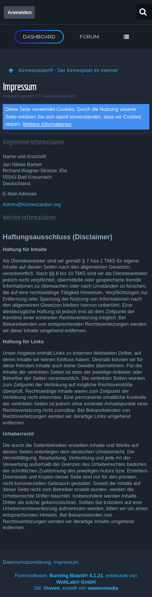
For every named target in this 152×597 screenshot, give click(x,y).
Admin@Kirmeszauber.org (32, 204)
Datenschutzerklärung (27, 562)
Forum (89, 37)
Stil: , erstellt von (76, 588)
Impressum (65, 562)
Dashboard (39, 37)
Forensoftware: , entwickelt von (76, 579)
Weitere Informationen (47, 124)
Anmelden (20, 12)
